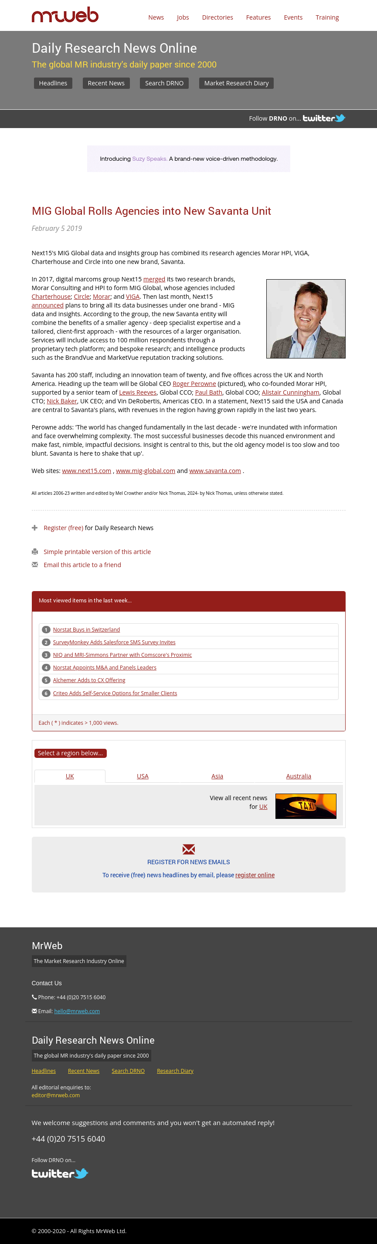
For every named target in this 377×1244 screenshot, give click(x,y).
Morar (101, 296)
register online (255, 875)
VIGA (132, 296)
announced (48, 305)
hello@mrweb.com (77, 1011)
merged (154, 279)
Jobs (183, 17)
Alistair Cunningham (290, 392)
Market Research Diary (236, 83)
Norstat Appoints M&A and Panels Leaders (104, 667)
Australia (298, 776)
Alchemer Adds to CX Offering (89, 680)
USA (143, 776)
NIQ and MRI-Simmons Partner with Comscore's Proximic (122, 655)
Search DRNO (164, 83)
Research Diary (175, 1071)
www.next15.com (87, 470)
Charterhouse (51, 296)
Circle (81, 296)
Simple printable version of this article (97, 552)
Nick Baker (62, 401)
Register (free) (63, 528)
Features (258, 17)
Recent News (106, 83)
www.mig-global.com (145, 470)
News (156, 17)
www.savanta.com (215, 470)
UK (70, 776)
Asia (217, 776)
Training (327, 17)
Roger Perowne (194, 383)
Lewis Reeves (137, 392)
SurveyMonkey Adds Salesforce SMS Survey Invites (114, 642)
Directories (217, 17)
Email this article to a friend (82, 565)
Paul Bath (208, 392)
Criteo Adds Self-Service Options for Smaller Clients (115, 693)
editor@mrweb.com (56, 1095)
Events (293, 17)
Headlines (53, 83)
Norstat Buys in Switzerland (86, 629)
